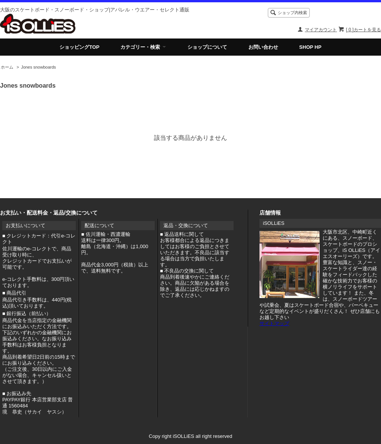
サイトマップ (274, 323)
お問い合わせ (263, 47)
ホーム (7, 67)
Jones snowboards (38, 67)
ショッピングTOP (79, 47)
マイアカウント (321, 29)
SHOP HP (310, 47)
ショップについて (207, 47)
